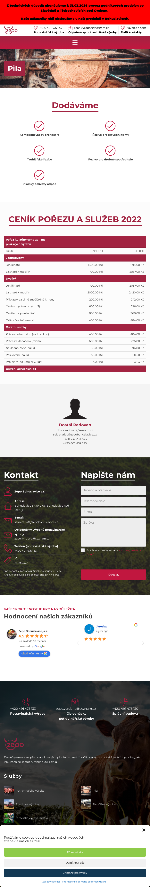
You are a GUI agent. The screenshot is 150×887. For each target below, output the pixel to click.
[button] (144, 830)
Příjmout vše (75, 852)
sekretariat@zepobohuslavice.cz (36, 522)
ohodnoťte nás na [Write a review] (34, 653)
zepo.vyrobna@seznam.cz (31, 538)
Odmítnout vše (75, 862)
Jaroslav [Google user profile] (101, 626)
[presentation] (106, 563)
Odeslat (113, 574)
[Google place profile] (33, 631)
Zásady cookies (51, 881)
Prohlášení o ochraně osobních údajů (84, 881)
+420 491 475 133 (25, 550)
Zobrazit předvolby (75, 872)
